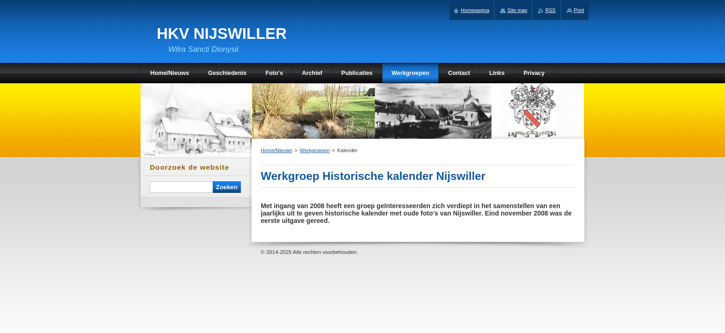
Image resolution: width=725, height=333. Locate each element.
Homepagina (475, 10)
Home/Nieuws (276, 150)
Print (579, 10)
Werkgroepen (315, 150)
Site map (517, 10)
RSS (550, 10)
